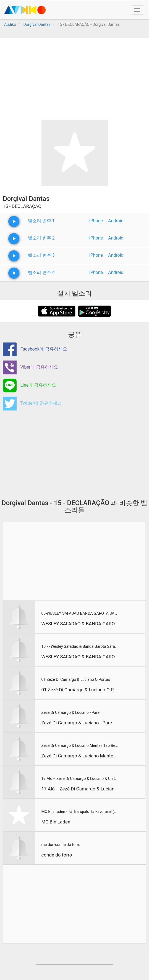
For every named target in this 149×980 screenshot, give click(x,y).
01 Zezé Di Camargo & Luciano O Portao (75, 679)
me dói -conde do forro (60, 844)
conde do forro (56, 855)
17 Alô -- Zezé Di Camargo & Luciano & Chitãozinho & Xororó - (79, 778)
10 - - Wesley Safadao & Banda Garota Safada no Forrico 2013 (79, 646)
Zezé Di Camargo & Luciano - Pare (70, 712)
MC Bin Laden (55, 822)
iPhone (96, 220)
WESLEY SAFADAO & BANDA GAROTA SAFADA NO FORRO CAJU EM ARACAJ (79, 623)
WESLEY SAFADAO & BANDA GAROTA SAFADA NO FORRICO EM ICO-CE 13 (79, 656)
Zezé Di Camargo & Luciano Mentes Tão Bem (79, 745)
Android (116, 220)
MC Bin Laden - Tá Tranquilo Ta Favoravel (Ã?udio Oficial (80, 811)
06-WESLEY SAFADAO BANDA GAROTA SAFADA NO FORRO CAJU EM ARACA (79, 613)
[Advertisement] (74, 76)
